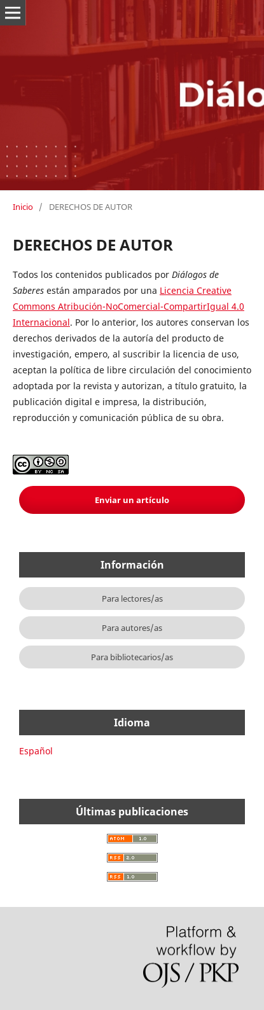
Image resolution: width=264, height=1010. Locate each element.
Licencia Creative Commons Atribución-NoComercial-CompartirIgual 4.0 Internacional (128, 306)
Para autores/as (132, 627)
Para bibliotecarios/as (132, 657)
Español (36, 751)
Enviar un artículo (132, 500)
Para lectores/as (132, 598)
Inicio (23, 206)
